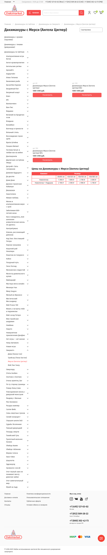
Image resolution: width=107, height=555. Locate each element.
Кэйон (8, 259)
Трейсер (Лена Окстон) (17, 358)
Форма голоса (12, 453)
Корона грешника (13, 245)
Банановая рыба (13, 81)
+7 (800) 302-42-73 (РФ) (94, 2)
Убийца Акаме (12, 446)
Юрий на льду (12, 487)
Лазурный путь (12, 262)
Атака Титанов (12, 77)
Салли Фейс (11, 409)
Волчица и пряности (14, 129)
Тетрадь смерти (12, 432)
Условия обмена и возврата (37, 505)
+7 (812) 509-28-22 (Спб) (74, 2)
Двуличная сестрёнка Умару (15, 161)
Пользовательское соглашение (38, 498)
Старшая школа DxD (14, 421)
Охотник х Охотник (14, 377)
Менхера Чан (11, 287)
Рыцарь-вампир (12, 406)
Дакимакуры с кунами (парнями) (13, 38)
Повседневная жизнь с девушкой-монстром (15, 393)
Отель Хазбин (11, 373)
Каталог (34, 13)
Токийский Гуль (12, 435)
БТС (7, 100)
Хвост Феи (10, 457)
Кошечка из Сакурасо (15, 255)
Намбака (9, 325)
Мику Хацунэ (11, 291)
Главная (7, 2)
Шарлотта (10, 460)
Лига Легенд (11, 266)
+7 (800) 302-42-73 (79, 520)
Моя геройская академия (12, 320)
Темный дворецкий (14, 428)
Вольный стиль (12, 132)
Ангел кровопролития (15, 63)
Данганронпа (11, 156)
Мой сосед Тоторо (13, 315)
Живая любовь (12, 198)
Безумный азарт (13, 92)
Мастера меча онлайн (15, 284)
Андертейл (10, 74)
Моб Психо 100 (12, 305)
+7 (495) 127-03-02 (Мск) (54, 2)
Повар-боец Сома (13, 388)
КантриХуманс (12, 228)
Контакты (7, 501)
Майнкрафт (11, 280)
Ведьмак (9, 111)
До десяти (10, 176)
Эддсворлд (10, 464)
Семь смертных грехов (15, 413)
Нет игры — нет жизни (15, 339)
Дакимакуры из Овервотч (49, 24)
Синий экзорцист (13, 417)
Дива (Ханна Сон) (15, 354)
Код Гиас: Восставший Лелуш (15, 240)
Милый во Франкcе (14, 295)
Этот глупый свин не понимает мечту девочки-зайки (14, 474)
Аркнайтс (10, 70)
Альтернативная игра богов (15, 57)
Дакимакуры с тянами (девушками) (13, 45)
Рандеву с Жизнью (13, 398)
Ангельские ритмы (14, 66)
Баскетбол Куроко (13, 85)
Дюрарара (10, 190)
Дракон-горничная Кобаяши (14, 185)
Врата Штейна (12, 142)
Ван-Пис (9, 107)
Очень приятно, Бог (14, 381)
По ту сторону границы (15, 384)
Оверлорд (10, 369)
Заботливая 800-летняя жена (13, 211)
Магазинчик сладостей (15, 270)
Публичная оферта (34, 501)
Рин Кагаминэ (11, 402)
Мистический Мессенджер (11, 300)
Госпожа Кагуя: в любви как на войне (14, 151)
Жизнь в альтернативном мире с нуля (15, 204)
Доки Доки (10, 180)
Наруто (9, 329)
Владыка (9, 121)
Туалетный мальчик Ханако (14, 440)
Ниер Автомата (12, 343)
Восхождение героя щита (14, 137)
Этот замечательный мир (14, 482)
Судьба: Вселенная (14, 424)
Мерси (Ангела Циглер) (17, 361)
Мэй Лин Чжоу (14, 365)
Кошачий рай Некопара (11, 250)
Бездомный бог (12, 89)
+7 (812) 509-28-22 (79, 513)
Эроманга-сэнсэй (13, 468)
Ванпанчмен (11, 104)
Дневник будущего (14, 173)
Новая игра (11, 346)
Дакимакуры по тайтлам (25, 24)
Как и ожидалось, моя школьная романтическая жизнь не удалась (15, 221)
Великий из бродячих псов (15, 116)
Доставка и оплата (11, 498)
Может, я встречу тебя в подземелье (15, 310)
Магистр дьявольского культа (15, 275)
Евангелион (11, 194)
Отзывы (7, 505)
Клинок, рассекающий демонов (15, 233)
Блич (8, 96)
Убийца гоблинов (13, 449)
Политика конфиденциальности (39, 494)
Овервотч (10, 350)
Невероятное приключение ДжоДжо (15, 334)
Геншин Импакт (12, 146)
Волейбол (10, 125)
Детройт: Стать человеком (12, 167)
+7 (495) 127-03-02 (79, 506)
